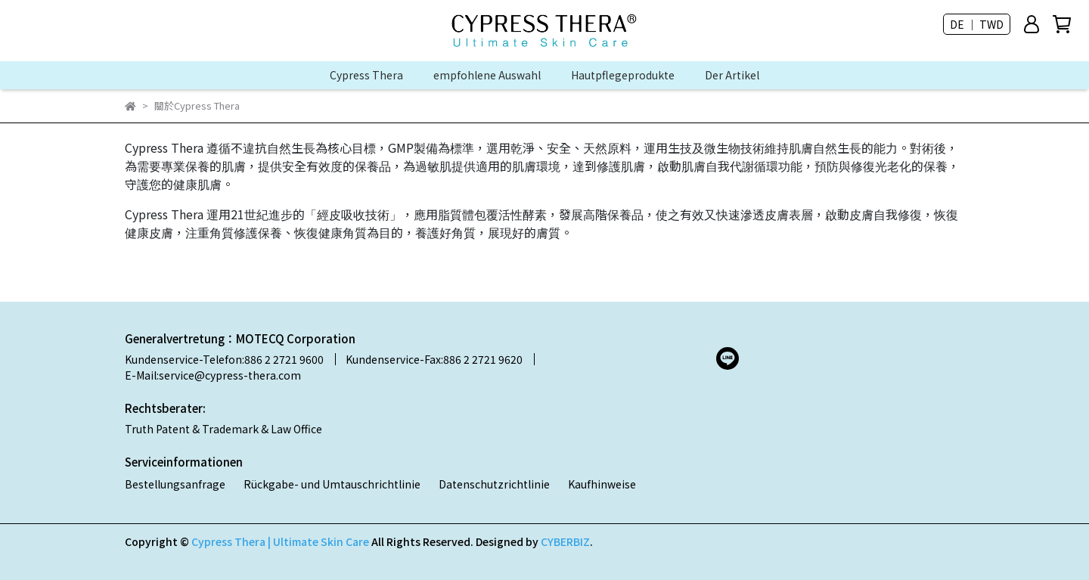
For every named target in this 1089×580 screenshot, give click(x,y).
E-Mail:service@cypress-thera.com (213, 375)
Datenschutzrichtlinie (494, 484)
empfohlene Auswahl (487, 74)
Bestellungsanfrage (175, 484)
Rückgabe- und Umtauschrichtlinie (332, 484)
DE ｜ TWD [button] (977, 24)
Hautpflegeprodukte (623, 74)
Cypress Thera (366, 74)
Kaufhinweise (602, 484)
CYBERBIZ (565, 541)
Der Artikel (732, 74)
